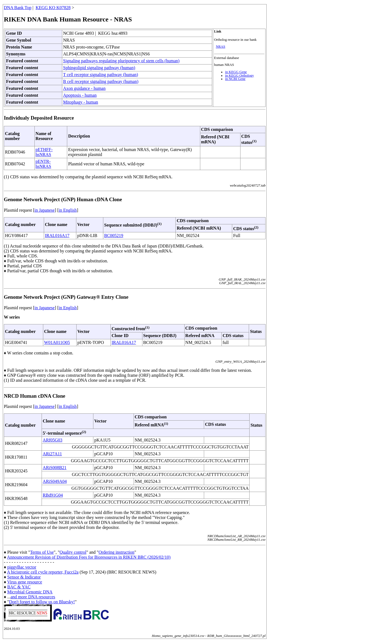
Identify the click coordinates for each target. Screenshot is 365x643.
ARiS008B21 (54, 467)
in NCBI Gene (235, 79)
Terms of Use (42, 552)
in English (68, 210)
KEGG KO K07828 (53, 7)
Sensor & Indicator (24, 577)
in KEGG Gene (236, 72)
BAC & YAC (19, 587)
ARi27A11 (52, 453)
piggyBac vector (21, 567)
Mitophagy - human (80, 102)
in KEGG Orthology (239, 75)
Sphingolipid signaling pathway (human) (99, 67)
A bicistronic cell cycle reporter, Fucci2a (43, 572)
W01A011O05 (57, 342)
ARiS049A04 (55, 481)
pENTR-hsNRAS (43, 164)
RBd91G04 (53, 495)
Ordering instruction (116, 552)
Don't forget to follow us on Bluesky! (42, 601)
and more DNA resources (32, 596)
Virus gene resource (24, 582)
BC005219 (113, 235)
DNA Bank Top (17, 7)
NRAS (220, 47)
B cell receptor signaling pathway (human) (100, 81)
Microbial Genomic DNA (29, 592)
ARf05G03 (52, 440)
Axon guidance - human (84, 88)
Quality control (73, 552)
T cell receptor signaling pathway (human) (100, 74)
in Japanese (44, 210)
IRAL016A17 (57, 235)
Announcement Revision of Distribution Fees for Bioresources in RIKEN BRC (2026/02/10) (89, 557)
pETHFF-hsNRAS (44, 152)
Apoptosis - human (80, 95)
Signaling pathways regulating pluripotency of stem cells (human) (121, 60)
